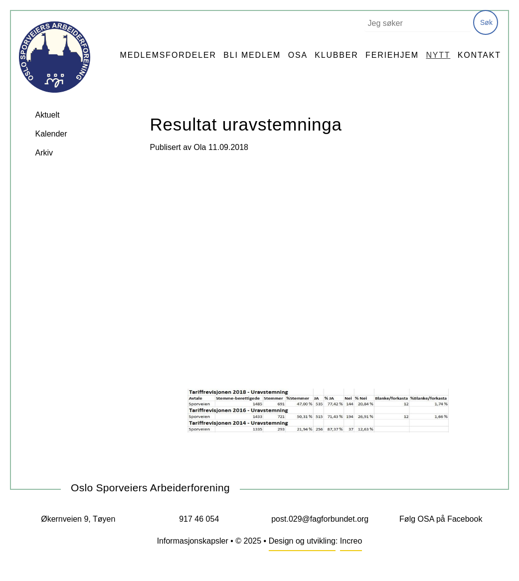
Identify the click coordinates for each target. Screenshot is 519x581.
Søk (486, 22)
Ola (200, 147)
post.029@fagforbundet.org (319, 519)
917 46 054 (199, 519)
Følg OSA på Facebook (440, 519)
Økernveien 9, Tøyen (78, 519)
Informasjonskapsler (192, 541)
